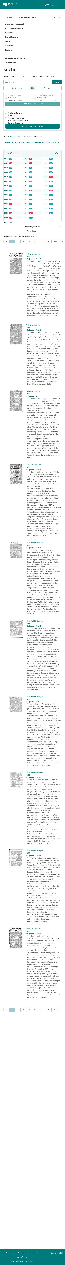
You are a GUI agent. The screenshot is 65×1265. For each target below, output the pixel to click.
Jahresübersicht (11, 37)
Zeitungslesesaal (11, 62)
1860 (6, 177)
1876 (26, 186)
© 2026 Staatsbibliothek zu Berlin (21, 1261)
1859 (6, 172)
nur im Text (41, 98)
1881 (26, 208)
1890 (46, 186)
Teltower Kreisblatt (15, 123)
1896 (46, 213)
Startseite (8, 17)
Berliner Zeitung (14, 95)
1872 (26, 168)
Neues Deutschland (15, 100)
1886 (46, 168)
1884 (46, 159)
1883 (26, 217)
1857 (6, 163)
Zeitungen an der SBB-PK (15, 58)
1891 (46, 190)
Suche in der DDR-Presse (32, 104)
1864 (6, 195)
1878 (26, 195)
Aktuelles (9, 46)
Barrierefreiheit (22, 1257)
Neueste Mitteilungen (16, 118)
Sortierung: (7, 222)
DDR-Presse (9, 33)
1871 (26, 163)
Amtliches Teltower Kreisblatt (15, 114)
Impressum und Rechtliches (27, 1253)
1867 (6, 208)
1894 (46, 204)
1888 (46, 177)
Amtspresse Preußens (14, 28)
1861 (6, 181)
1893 (46, 199)
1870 (26, 159)
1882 (26, 213)
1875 (26, 181)
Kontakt (8, 50)
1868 (6, 213)
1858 (6, 168)
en (59, 17)
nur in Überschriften (45, 95)
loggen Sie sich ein (13, 136)
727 (55, 241)
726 (47, 241)
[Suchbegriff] (27, 82)
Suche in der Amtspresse (32, 126)
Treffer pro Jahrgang (16, 153)
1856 (6, 159)
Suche (16, 17)
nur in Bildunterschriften (46, 100)
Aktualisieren (32, 231)
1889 (46, 181)
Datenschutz (10, 1253)
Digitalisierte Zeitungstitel (15, 24)
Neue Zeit (12, 98)
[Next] (62, 241)
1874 (26, 177)
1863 (6, 190)
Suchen (57, 82)
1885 (46, 163)
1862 (6, 186)
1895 (46, 208)
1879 (26, 199)
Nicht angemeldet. (57, 1253)
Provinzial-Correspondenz (18, 120)
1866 (6, 204)
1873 (26, 172)
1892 (46, 195)
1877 (26, 190)
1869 (6, 217)
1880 (26, 204)
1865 (6, 199)
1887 (46, 172)
